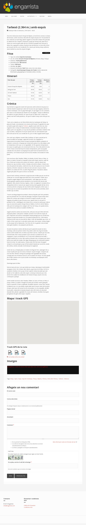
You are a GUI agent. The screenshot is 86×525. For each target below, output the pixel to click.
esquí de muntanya (27, 379)
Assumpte (10, 417)
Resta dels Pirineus (52, 379)
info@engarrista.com (9, 506)
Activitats (31, 16)
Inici (6, 16)
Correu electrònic (12, 399)
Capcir (15, 379)
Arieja (11, 379)
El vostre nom (11, 391)
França (35, 379)
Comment (10, 425)
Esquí (19, 379)
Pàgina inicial (11, 409)
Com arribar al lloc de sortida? (16, 357)
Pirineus (44, 379)
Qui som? (14, 16)
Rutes (22, 16)
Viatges (42, 16)
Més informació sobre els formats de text (64, 442)
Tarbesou (66, 379)
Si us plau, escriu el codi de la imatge (19, 462)
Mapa (49, 16)
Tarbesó (26, 126)
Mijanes (39, 379)
